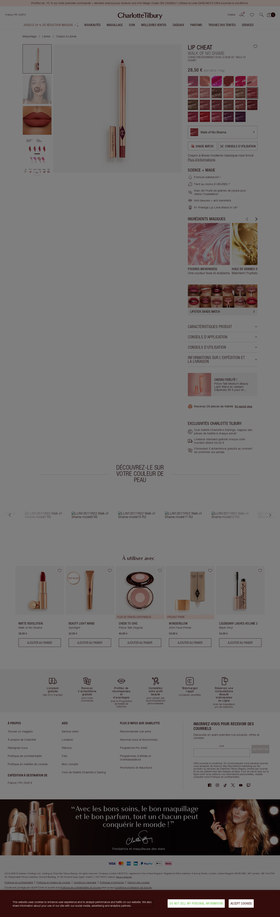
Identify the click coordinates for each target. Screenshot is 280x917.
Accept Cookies (241, 903)
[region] (140, 903)
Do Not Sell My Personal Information (196, 903)
